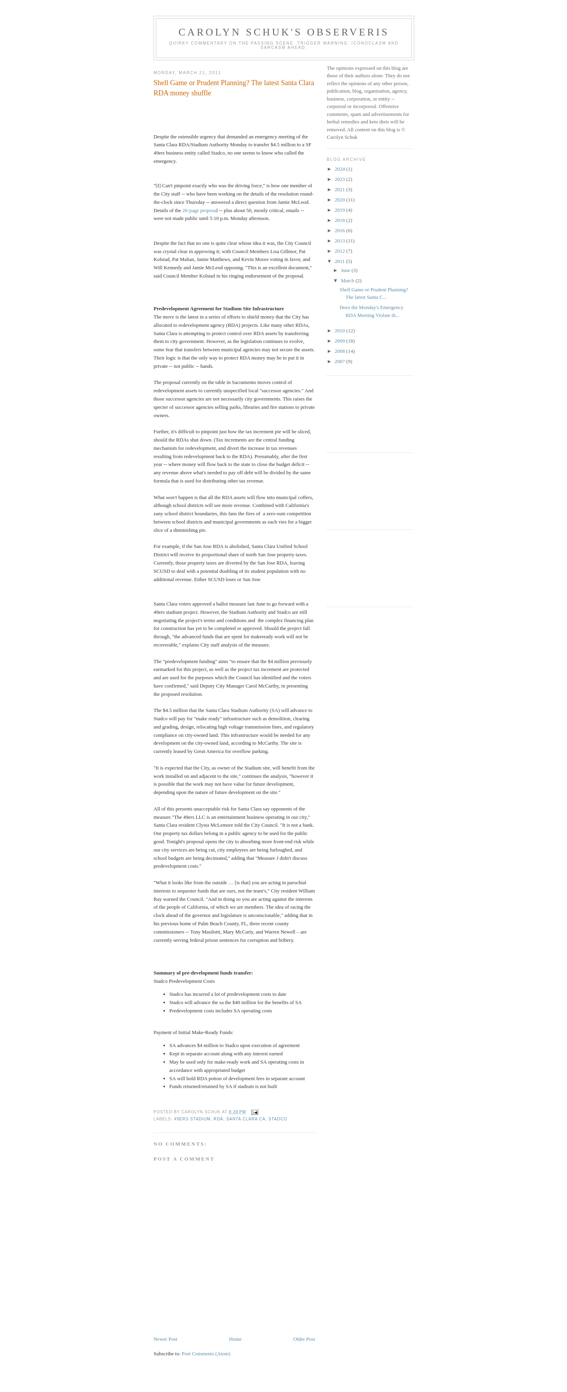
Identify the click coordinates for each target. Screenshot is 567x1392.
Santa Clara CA (246, 1119)
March (348, 280)
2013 (340, 241)
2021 (340, 189)
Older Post (304, 1339)
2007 (340, 361)
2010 (340, 331)
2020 (340, 200)
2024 (340, 169)
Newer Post (165, 1339)
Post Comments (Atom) (206, 1354)
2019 (340, 210)
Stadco (278, 1119)
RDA (218, 1119)
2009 (340, 341)
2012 (340, 251)
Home (235, 1339)
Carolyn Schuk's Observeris (283, 32)
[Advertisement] (362, 413)
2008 (340, 351)
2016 (340, 230)
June (346, 270)
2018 (340, 220)
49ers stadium (192, 1119)
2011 (340, 261)
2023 (340, 179)
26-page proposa (199, 210)
